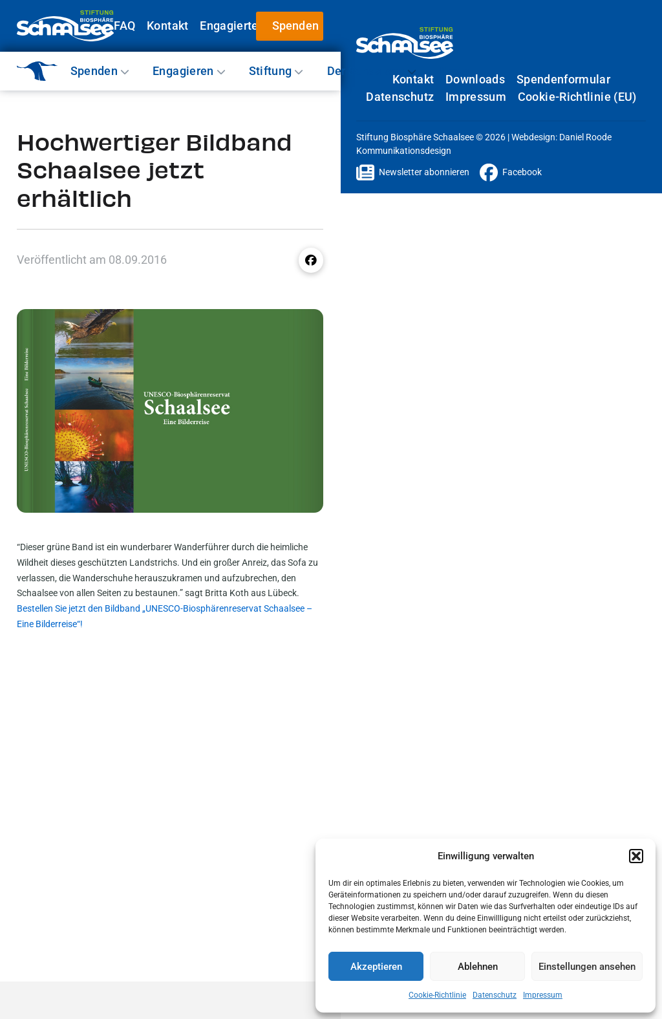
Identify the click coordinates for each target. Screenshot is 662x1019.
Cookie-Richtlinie (437, 995)
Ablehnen (478, 966)
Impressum (542, 995)
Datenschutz (495, 995)
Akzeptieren (376, 966)
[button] (636, 856)
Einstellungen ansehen (587, 966)
